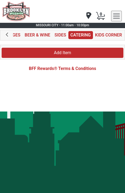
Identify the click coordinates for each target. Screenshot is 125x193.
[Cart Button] (100, 16)
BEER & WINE (37, 35)
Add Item (62, 52)
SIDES (60, 35)
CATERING (81, 35)
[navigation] (88, 16)
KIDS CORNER (108, 35)
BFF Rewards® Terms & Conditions (62, 68)
